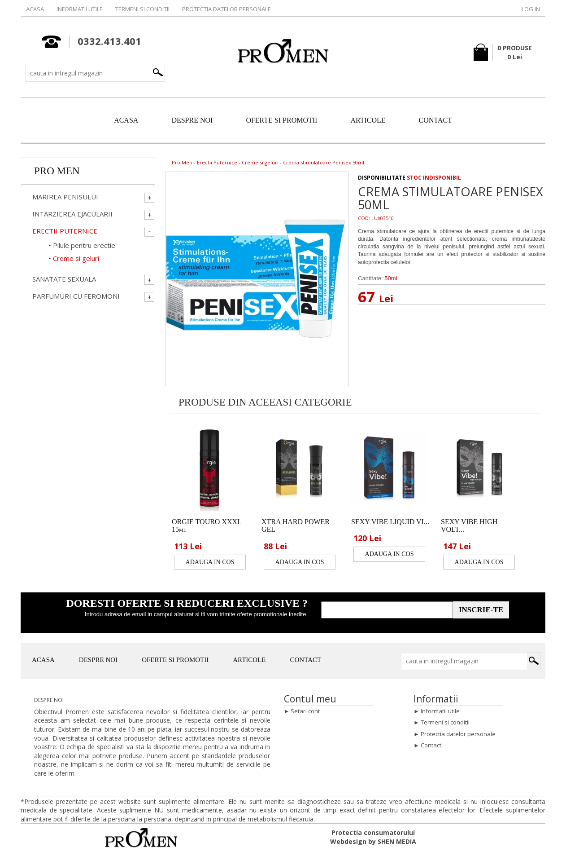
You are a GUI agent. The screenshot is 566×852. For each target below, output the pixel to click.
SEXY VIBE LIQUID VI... (390, 521)
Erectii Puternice (217, 162)
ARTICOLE (367, 120)
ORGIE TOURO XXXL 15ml (206, 526)
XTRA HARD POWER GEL (295, 526)
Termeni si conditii (142, 9)
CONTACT (435, 120)
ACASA (126, 120)
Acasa (35, 9)
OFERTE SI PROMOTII (281, 120)
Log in (531, 9)
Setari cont (305, 711)
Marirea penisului (65, 197)
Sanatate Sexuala (64, 279)
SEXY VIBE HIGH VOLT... (469, 526)
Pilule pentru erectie (84, 245)
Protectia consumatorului (373, 832)
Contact (431, 745)
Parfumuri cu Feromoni (76, 296)
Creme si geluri (260, 162)
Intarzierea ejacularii (72, 214)
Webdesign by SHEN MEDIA (373, 841)
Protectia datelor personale (226, 9)
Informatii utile (80, 9)
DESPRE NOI (192, 120)
